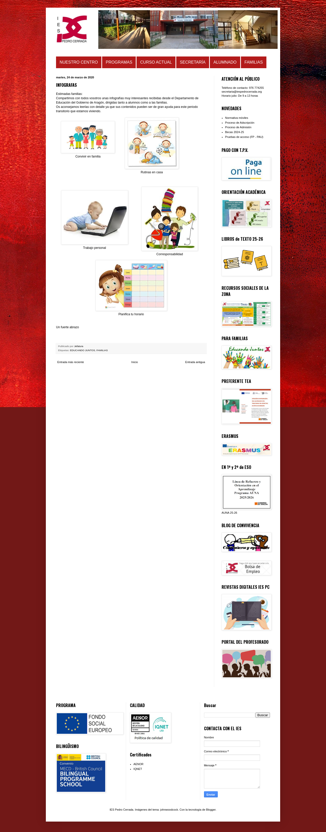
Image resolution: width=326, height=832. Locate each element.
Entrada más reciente (70, 362)
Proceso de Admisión (238, 127)
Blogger (210, 809)
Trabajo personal (94, 248)
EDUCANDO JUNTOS (82, 350)
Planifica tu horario (131, 314)
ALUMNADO (225, 62)
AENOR (138, 764)
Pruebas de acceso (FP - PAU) (244, 136)
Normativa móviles (236, 117)
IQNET (137, 768)
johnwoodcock (169, 809)
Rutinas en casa (152, 172)
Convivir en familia (88, 156)
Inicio (134, 362)
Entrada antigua (195, 362)
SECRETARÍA (193, 62)
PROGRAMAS (119, 62)
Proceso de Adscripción (239, 122)
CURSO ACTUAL (156, 62)
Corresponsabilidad (169, 254)
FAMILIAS (253, 62)
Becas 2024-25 (234, 132)
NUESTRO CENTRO (79, 62)
